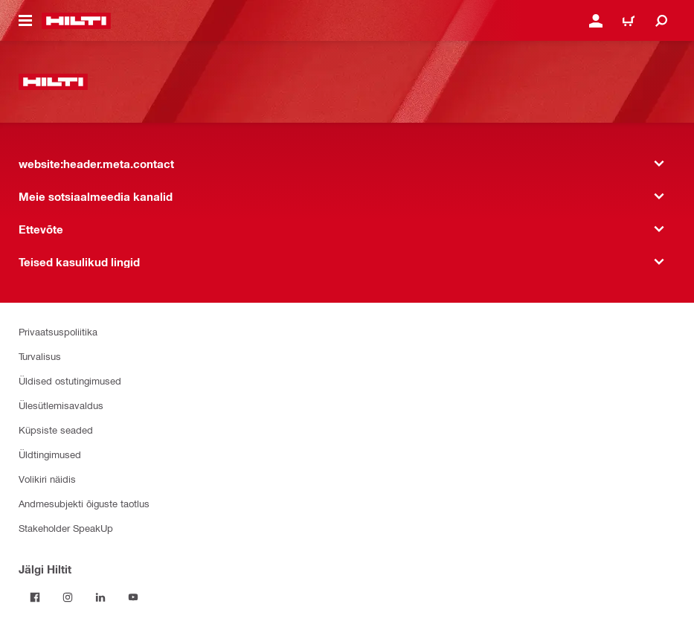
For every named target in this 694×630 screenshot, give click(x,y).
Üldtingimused (50, 454)
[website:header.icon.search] (661, 20)
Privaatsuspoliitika (58, 331)
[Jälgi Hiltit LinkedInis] (100, 597)
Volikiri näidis (47, 478)
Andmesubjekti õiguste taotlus (84, 503)
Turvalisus (40, 355)
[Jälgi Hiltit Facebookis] (35, 597)
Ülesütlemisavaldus (61, 405)
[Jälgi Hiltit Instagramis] (67, 597)
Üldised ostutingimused (70, 380)
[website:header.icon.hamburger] (25, 20)
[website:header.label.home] (76, 21)
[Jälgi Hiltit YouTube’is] (133, 597)
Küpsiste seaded (56, 429)
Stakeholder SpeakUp (66, 527)
